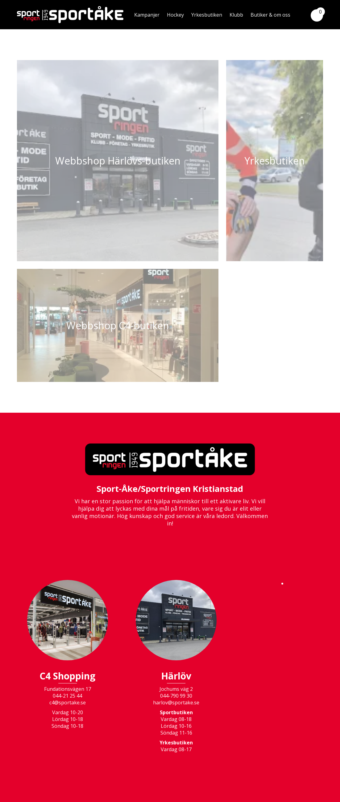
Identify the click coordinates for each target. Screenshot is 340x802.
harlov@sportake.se (176, 702)
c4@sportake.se (67, 702)
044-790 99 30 (176, 695)
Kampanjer (147, 14)
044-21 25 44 (67, 695)
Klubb (236, 14)
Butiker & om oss (270, 14)
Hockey (175, 14)
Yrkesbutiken (206, 14)
